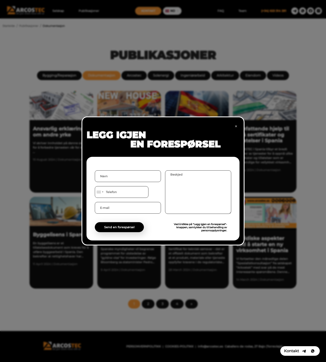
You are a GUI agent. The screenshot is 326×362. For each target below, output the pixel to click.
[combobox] (100, 192)
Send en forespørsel (119, 227)
